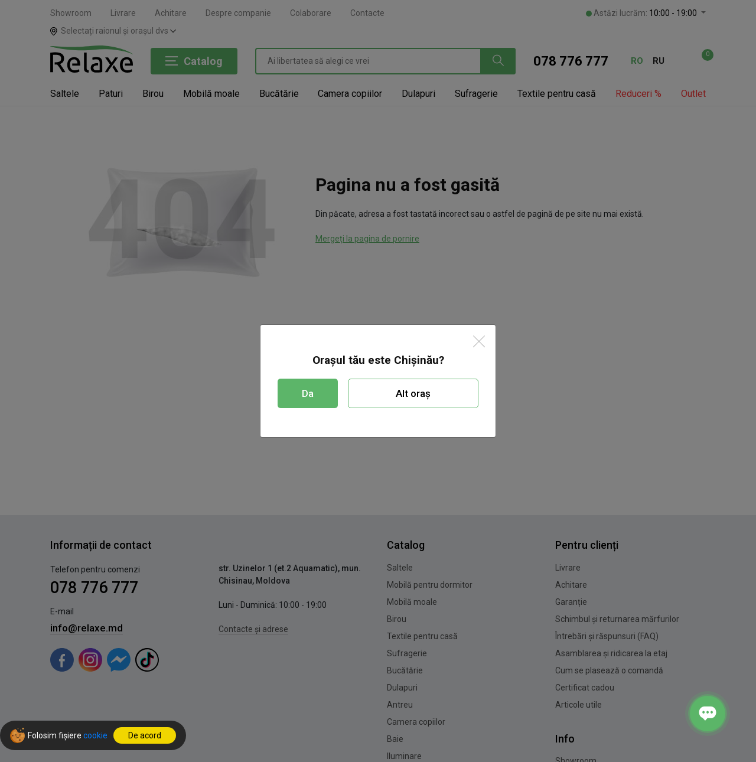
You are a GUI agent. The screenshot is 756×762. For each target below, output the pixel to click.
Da (308, 393)
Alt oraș (413, 393)
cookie (95, 735)
